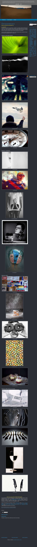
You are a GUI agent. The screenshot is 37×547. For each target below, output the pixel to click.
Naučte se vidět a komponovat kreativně (11, 504)
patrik (30, 52)
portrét (33, 52)
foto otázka (32, 36)
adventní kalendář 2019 (32, 31)
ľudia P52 (32, 48)
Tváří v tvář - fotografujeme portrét (22, 504)
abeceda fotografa (31, 29)
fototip (30, 45)
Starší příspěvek (24, 537)
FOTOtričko (35, 45)
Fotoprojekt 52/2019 (32, 43)
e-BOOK (31, 35)
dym (29, 35)
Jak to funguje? (9, 19)
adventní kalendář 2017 (32, 30)
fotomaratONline (31, 39)
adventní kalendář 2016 (32, 30)
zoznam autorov (33, 56)
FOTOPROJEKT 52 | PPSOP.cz (16, 499)
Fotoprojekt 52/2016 (32, 41)
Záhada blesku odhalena (9, 503)
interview (34, 46)
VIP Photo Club (34, 54)
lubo (30, 48)
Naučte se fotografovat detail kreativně (19, 503)
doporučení (34, 34)
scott (33, 53)
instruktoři (30, 46)
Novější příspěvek (4, 537)
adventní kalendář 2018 (32, 31)
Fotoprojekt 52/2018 (32, 42)
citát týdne (31, 33)
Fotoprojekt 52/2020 (32, 44)
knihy (35, 46)
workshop (30, 55)
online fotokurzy (33, 51)
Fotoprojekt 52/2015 (32, 40)
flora (33, 35)
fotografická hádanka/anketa (32, 37)
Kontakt (15, 19)
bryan (35, 32)
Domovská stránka (15, 537)
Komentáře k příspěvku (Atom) (17, 539)
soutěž (30, 54)
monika (30, 49)
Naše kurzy (3, 19)
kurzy (33, 47)
